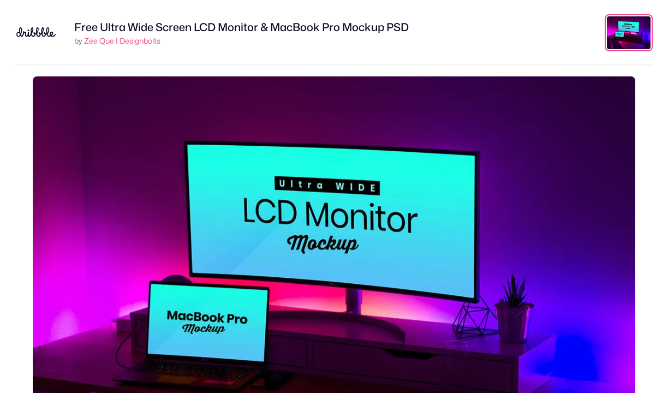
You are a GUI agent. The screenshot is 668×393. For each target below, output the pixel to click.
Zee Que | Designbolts (122, 40)
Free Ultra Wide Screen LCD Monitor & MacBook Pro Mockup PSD (241, 27)
